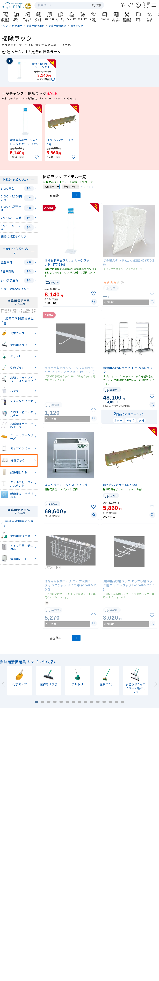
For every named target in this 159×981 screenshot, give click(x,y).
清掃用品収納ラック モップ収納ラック (128, 370)
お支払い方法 (113, 951)
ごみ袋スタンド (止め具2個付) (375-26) (128, 262)
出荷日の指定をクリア (15, 289)
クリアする (87, 186)
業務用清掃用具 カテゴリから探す (28, 661)
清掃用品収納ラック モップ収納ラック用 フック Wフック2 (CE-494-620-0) (128, 585)
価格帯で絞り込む (15, 180)
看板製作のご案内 (79, 813)
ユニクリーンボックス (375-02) (66, 485)
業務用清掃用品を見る (18, 523)
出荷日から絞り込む (15, 251)
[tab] (36, 702)
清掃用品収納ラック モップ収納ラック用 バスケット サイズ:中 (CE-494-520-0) (71, 585)
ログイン (113, 942)
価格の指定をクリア (14, 236)
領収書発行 (140, 951)
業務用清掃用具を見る (18, 320)
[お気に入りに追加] (53, 79)
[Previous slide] (3, 684)
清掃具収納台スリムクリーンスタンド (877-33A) (67, 262)
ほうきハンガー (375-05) (120, 485)
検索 (96, 5)
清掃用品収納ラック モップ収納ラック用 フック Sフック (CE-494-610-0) (70, 370)
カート (139, 942)
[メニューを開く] (153, 5)
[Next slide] (156, 684)
